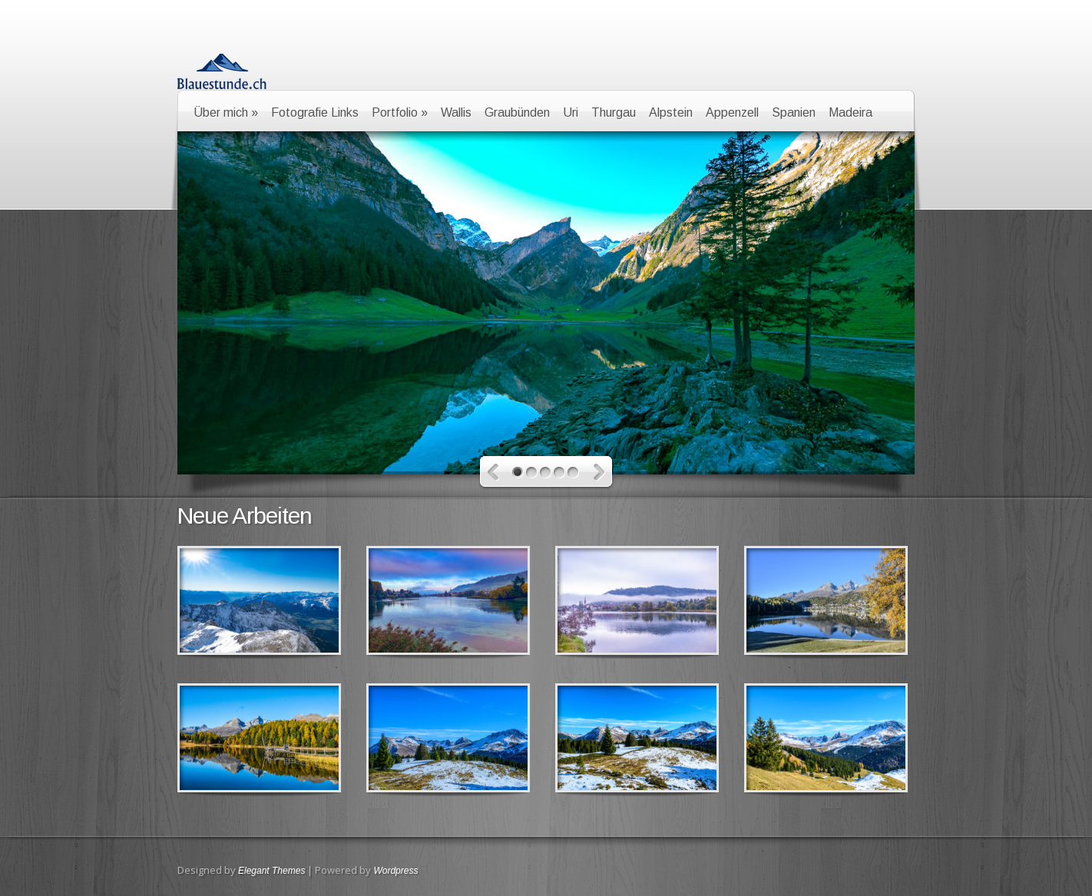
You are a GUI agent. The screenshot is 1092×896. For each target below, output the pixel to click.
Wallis (456, 112)
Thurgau (613, 112)
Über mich (226, 112)
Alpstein (671, 112)
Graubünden (517, 112)
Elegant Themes (271, 870)
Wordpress (395, 870)
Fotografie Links (315, 112)
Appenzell (732, 112)
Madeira (850, 112)
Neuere (599, 472)
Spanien (794, 112)
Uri (570, 112)
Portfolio (400, 112)
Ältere (493, 472)
